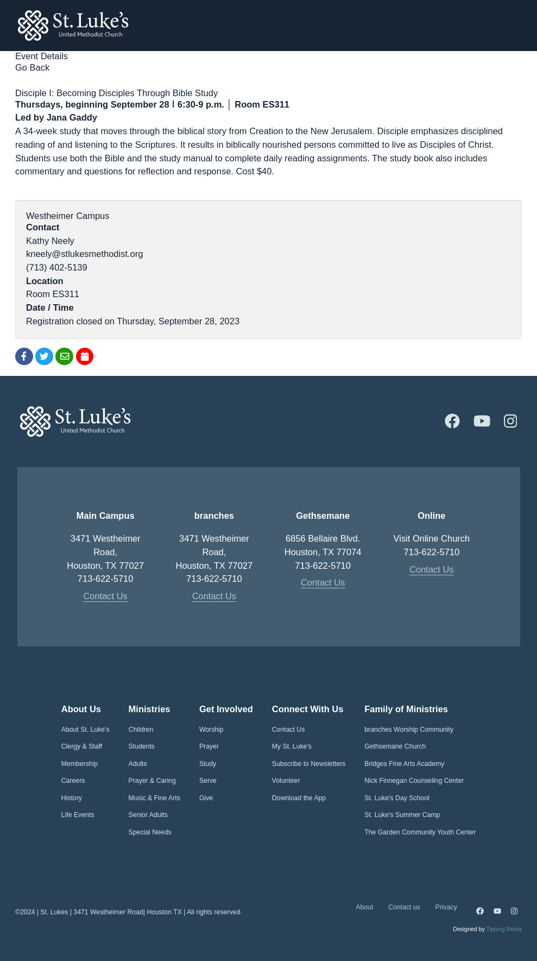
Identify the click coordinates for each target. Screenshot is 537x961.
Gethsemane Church (395, 746)
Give (206, 798)
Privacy (446, 907)
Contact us (404, 907)
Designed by (487, 929)
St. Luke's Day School (396, 798)
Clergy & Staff (81, 746)
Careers (73, 780)
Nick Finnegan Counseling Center (414, 780)
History (71, 798)
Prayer (209, 746)
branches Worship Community (408, 729)
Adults (138, 764)
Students (142, 746)
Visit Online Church (432, 538)
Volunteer (286, 780)
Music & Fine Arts (154, 798)
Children (141, 729)
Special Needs (150, 832)
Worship (211, 729)
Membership (79, 764)
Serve (208, 780)
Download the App (299, 798)
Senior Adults (148, 815)
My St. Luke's (292, 746)
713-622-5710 (106, 578)
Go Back (32, 67)
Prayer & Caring (152, 780)
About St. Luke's (85, 729)
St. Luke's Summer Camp (402, 815)
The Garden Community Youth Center (420, 832)
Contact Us (105, 596)
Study (207, 764)
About (364, 907)
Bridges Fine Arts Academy (404, 764)
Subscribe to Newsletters (309, 764)
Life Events (77, 815)
